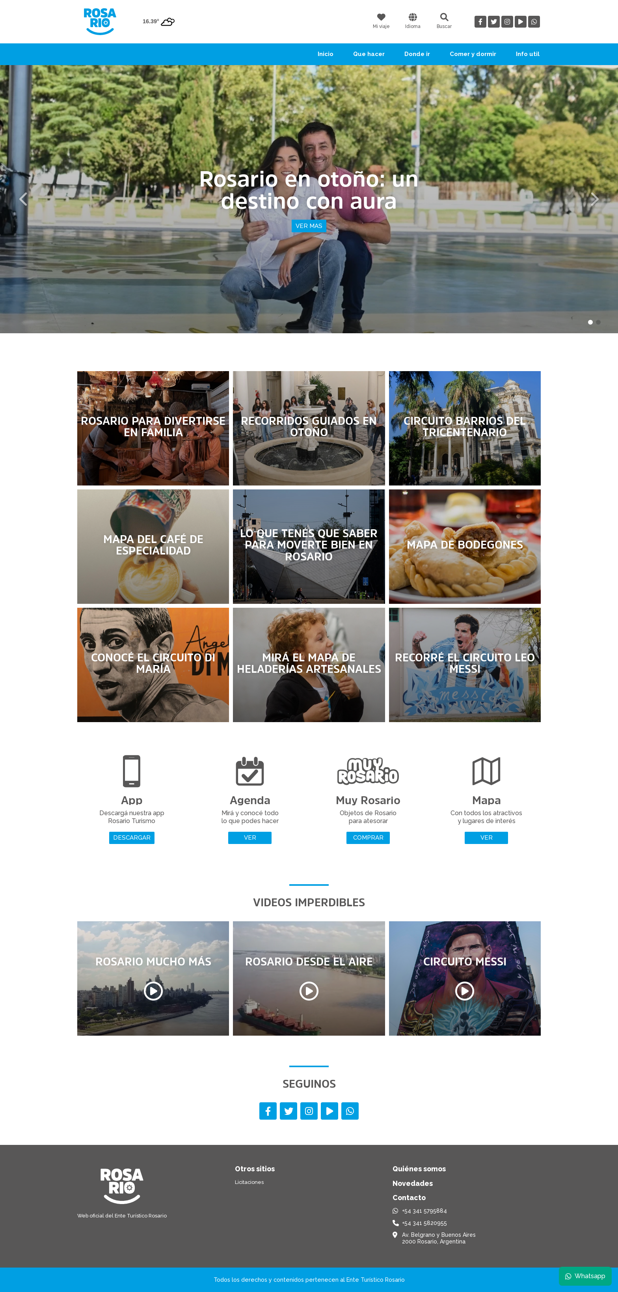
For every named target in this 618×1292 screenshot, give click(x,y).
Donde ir (417, 54)
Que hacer (369, 54)
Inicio (325, 54)
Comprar (368, 837)
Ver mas (309, 226)
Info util (528, 54)
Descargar (132, 837)
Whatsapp (585, 1276)
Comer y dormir (473, 54)
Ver (250, 837)
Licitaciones (249, 1182)
